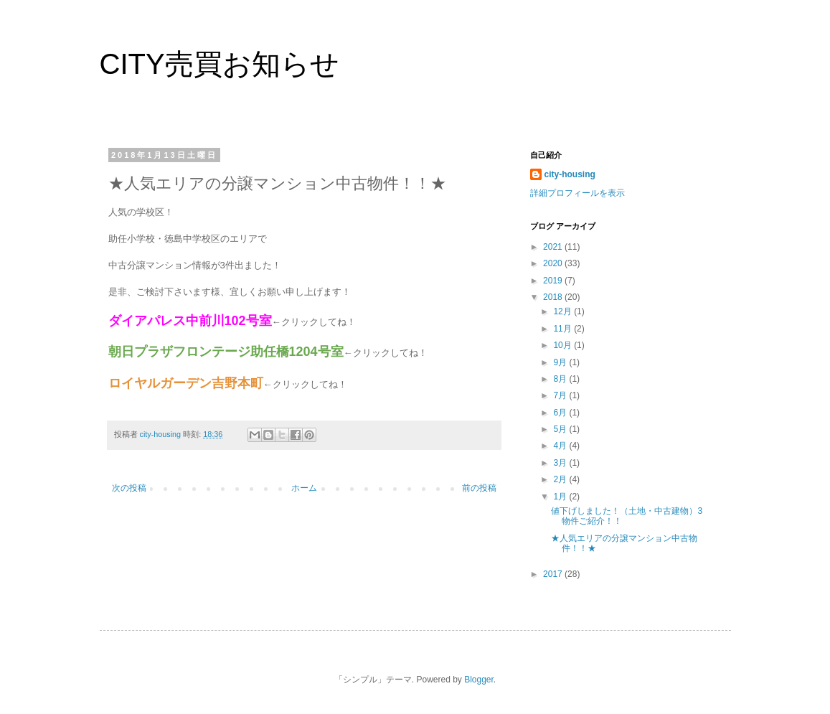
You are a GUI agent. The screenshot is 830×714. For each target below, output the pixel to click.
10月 (563, 345)
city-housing (569, 174)
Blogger (479, 680)
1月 (561, 497)
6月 (561, 413)
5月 (561, 429)
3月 (561, 463)
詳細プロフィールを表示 (577, 193)
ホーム (304, 488)
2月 (561, 479)
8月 (561, 379)
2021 (554, 247)
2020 (554, 263)
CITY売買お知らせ (219, 64)
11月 (563, 329)
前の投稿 (479, 488)
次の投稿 (129, 488)
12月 (563, 311)
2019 (554, 281)
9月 (561, 362)
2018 (554, 297)
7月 (561, 395)
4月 (561, 446)
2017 (554, 574)
